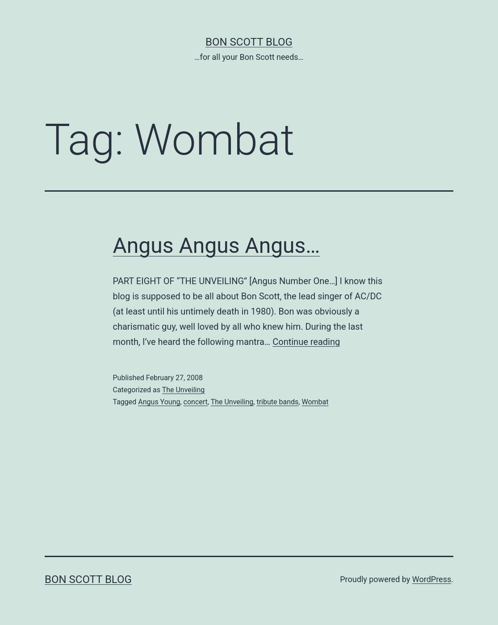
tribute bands (277, 402)
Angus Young (159, 402)
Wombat (314, 402)
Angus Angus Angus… (216, 245)
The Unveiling (183, 390)
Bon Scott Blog (249, 42)
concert (196, 402)
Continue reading (306, 341)
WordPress (431, 579)
